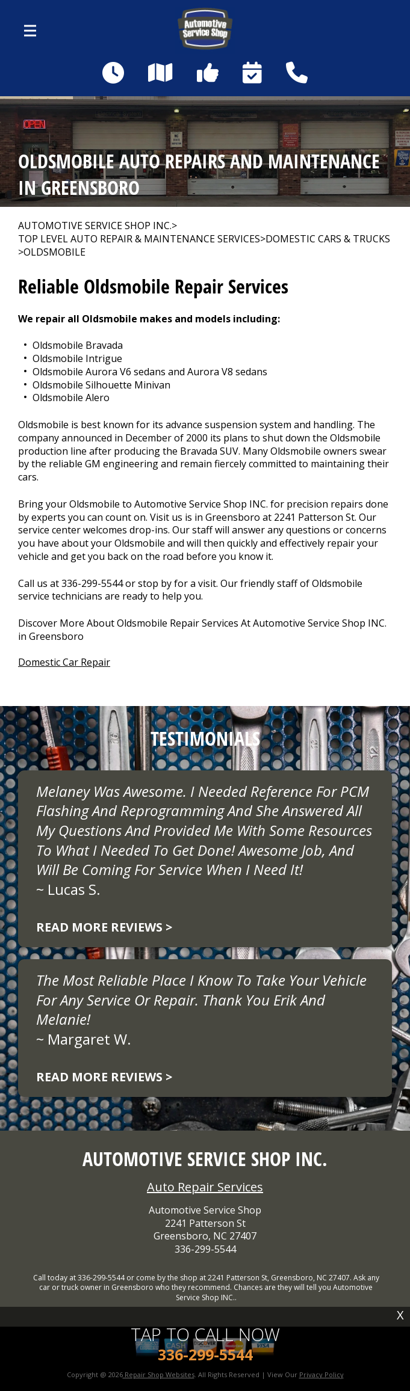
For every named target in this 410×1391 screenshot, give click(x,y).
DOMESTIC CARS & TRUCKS (328, 239)
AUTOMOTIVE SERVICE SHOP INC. (95, 226)
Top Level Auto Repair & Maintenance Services (139, 239)
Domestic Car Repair (64, 662)
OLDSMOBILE (54, 252)
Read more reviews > (104, 927)
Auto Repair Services (205, 1187)
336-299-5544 (92, 583)
